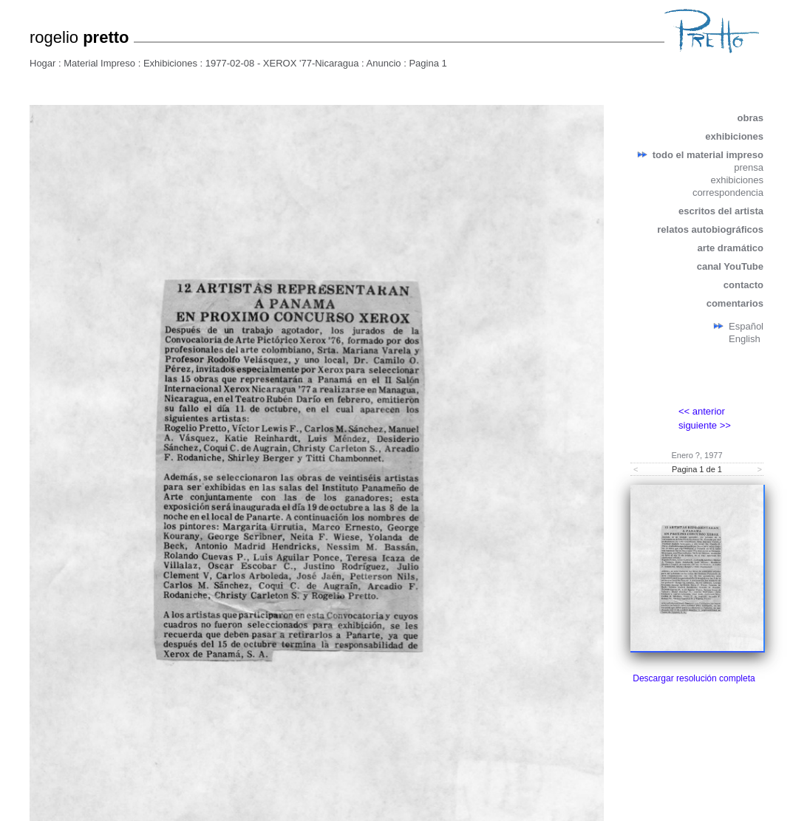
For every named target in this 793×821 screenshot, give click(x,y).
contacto (743, 284)
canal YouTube (730, 266)
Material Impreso (99, 63)
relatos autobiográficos (710, 229)
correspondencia (727, 192)
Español (746, 326)
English (744, 338)
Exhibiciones (170, 63)
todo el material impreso (708, 154)
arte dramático (730, 247)
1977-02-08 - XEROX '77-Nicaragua (282, 63)
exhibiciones (734, 136)
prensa (748, 167)
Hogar (42, 63)
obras (750, 117)
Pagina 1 (427, 63)
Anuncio (384, 63)
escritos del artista (720, 211)
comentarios (735, 303)
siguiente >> (704, 425)
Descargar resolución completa (694, 678)
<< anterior (701, 411)
